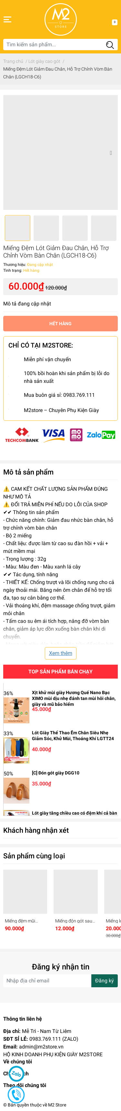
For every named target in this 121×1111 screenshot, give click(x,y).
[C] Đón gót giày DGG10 (55, 772)
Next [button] (111, 152)
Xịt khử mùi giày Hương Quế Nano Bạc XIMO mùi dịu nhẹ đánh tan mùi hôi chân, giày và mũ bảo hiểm (74, 698)
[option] (60, 152)
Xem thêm (60, 653)
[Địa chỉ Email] (60, 980)
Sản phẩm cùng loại (34, 856)
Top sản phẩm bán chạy (60, 672)
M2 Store (57, 1104)
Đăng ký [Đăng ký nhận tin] (104, 981)
